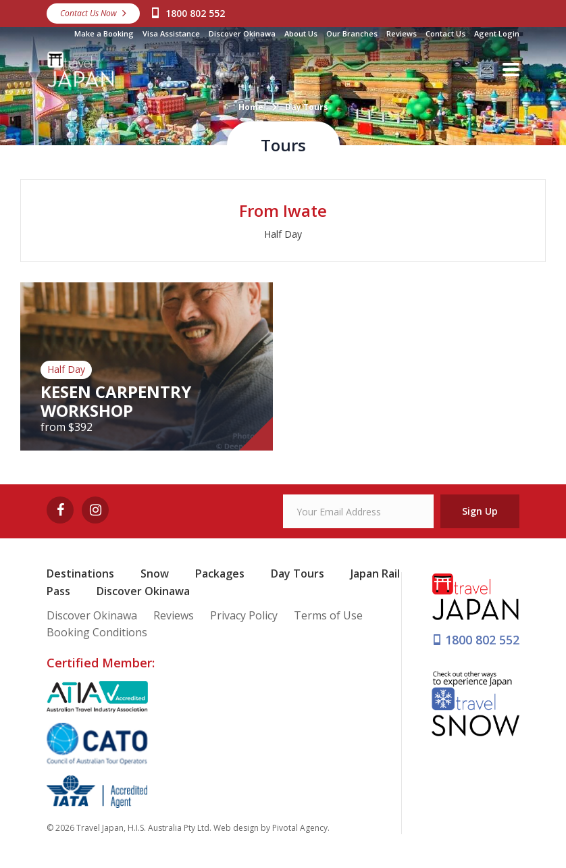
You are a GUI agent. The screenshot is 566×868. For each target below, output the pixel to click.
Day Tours (297, 573)
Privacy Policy (244, 615)
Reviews (401, 33)
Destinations (80, 573)
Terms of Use (328, 615)
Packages (220, 573)
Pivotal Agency (300, 828)
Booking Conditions (97, 632)
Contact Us (445, 33)
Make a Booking (104, 33)
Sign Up (480, 511)
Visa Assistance (171, 33)
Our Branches (352, 33)
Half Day (283, 234)
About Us (300, 33)
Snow (154, 573)
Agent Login (496, 33)
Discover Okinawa (242, 33)
